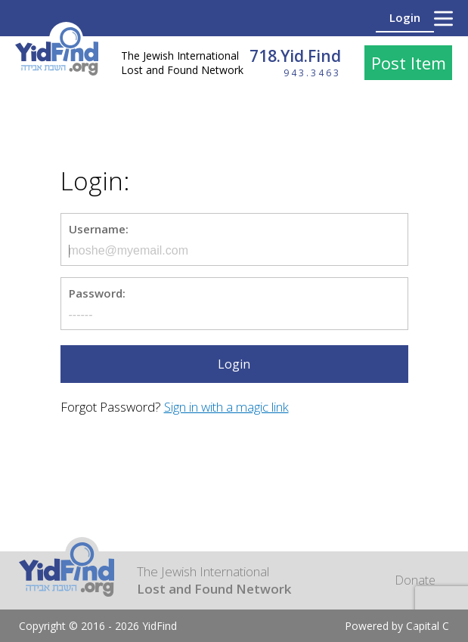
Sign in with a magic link (226, 406)
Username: (99, 228)
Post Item (408, 62)
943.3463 (312, 72)
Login (404, 17)
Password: (97, 293)
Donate (415, 580)
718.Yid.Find (295, 55)
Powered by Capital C (397, 626)
